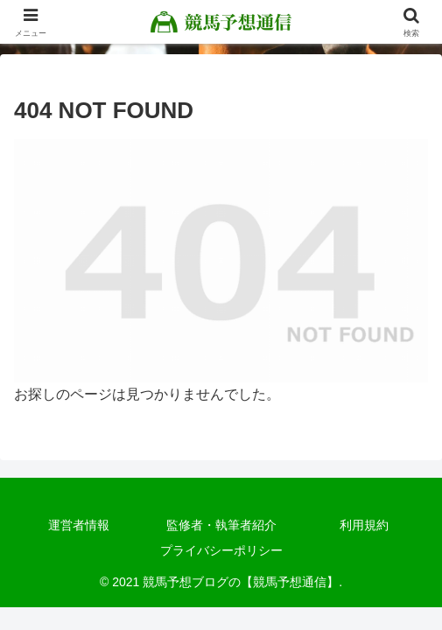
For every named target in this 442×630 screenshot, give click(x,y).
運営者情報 (78, 525)
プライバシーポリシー (221, 550)
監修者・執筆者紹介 (221, 525)
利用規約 (364, 525)
